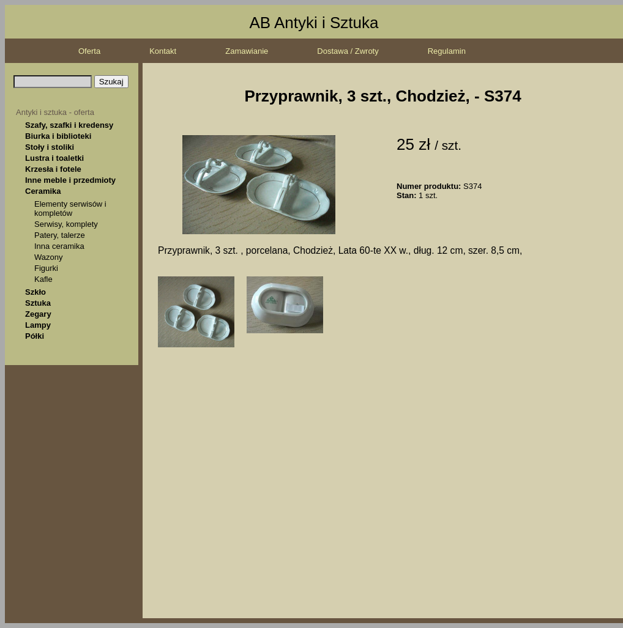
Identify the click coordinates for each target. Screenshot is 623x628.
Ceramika (43, 191)
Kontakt (162, 51)
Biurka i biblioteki (58, 136)
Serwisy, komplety (66, 224)
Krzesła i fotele (53, 169)
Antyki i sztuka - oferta (55, 112)
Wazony (48, 257)
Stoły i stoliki (49, 147)
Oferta (89, 51)
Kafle (43, 279)
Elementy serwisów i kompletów (70, 208)
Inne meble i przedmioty (70, 180)
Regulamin (447, 51)
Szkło (35, 292)
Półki (34, 336)
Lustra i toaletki (54, 158)
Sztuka (38, 303)
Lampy (38, 325)
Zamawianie (246, 51)
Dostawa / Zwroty (347, 51)
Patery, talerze (59, 235)
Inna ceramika (59, 246)
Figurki (46, 268)
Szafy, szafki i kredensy (69, 125)
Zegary (38, 314)
